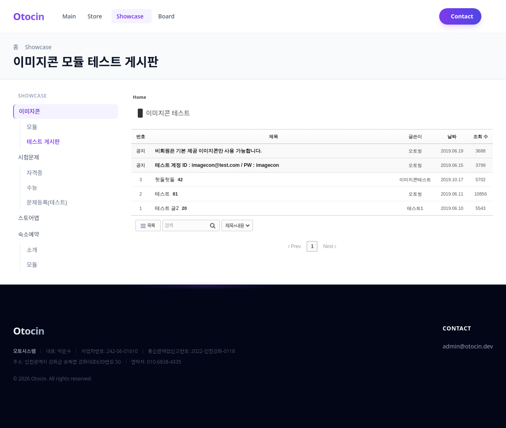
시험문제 (28, 157)
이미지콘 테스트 (168, 113)
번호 (140, 136)
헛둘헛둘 (165, 179)
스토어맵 (28, 218)
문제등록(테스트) (47, 202)
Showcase (130, 16)
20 (184, 208)
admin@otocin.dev (468, 346)
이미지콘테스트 (415, 179)
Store (95, 16)
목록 (147, 225)
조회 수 (480, 136)
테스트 (163, 194)
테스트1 (415, 208)
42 (180, 179)
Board (167, 16)
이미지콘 (29, 111)
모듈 (32, 127)
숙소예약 (28, 234)
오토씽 (415, 150)
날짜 (451, 136)
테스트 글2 (167, 208)
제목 (273, 136)
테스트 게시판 (43, 142)
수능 (32, 187)
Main (69, 16)
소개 (32, 250)
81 (175, 193)
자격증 (35, 173)
